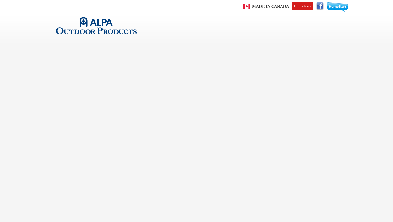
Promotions (302, 6)
